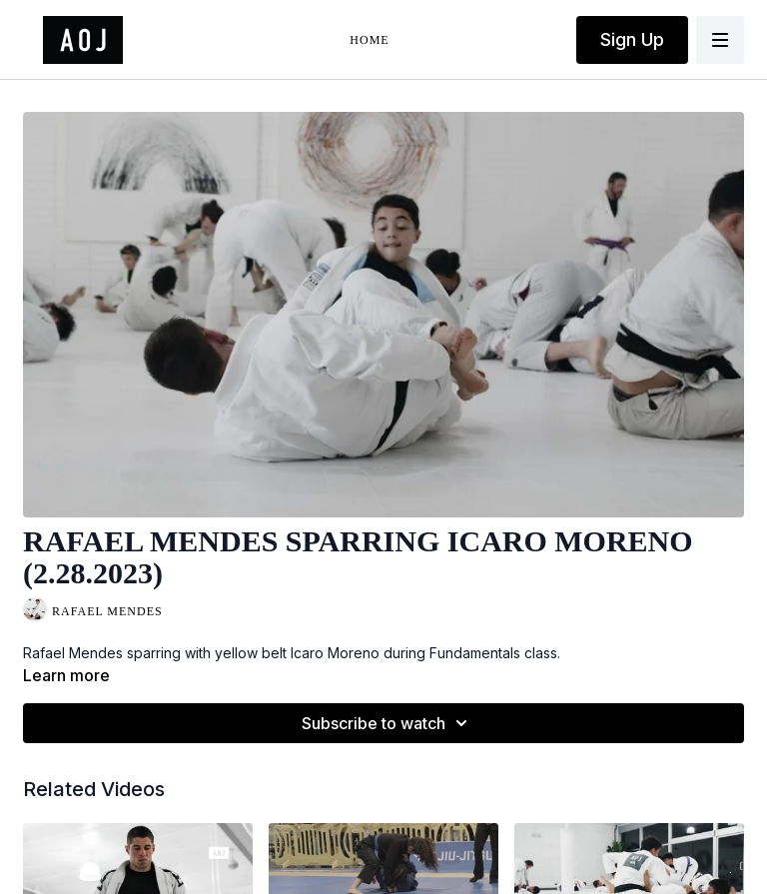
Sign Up (632, 39)
